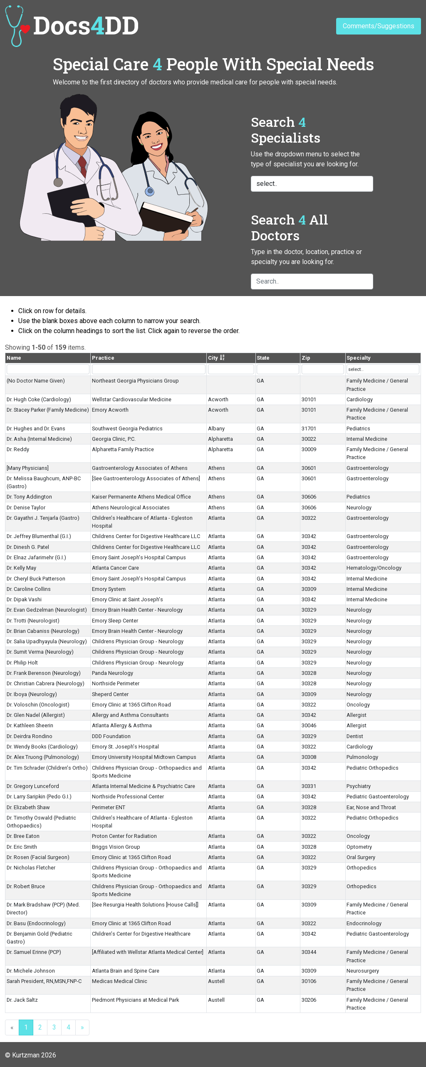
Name (14, 358)
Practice (103, 358)
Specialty (358, 358)
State (263, 358)
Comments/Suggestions (378, 26)
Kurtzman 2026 (34, 1055)
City (213, 358)
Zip (306, 358)
